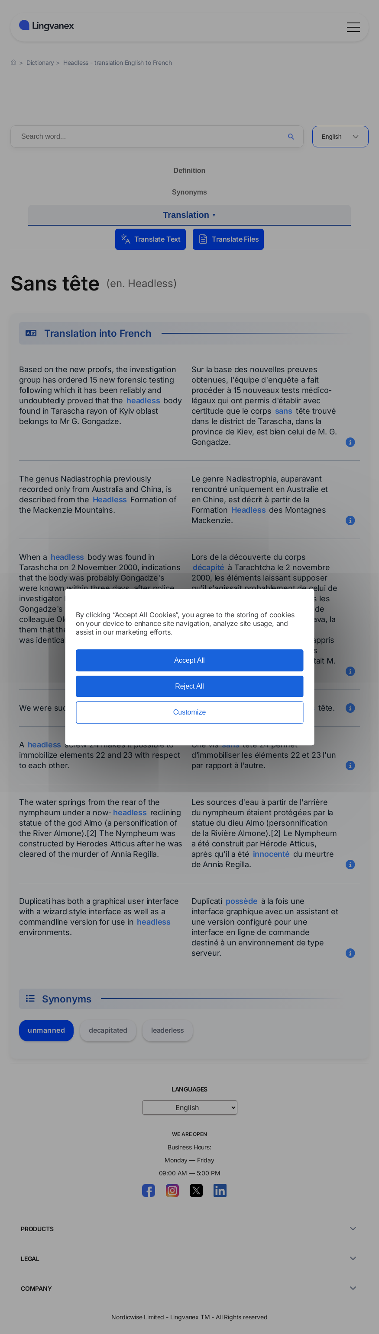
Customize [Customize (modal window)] (189, 712)
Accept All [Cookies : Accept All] (189, 660)
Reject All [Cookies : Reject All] (189, 686)
